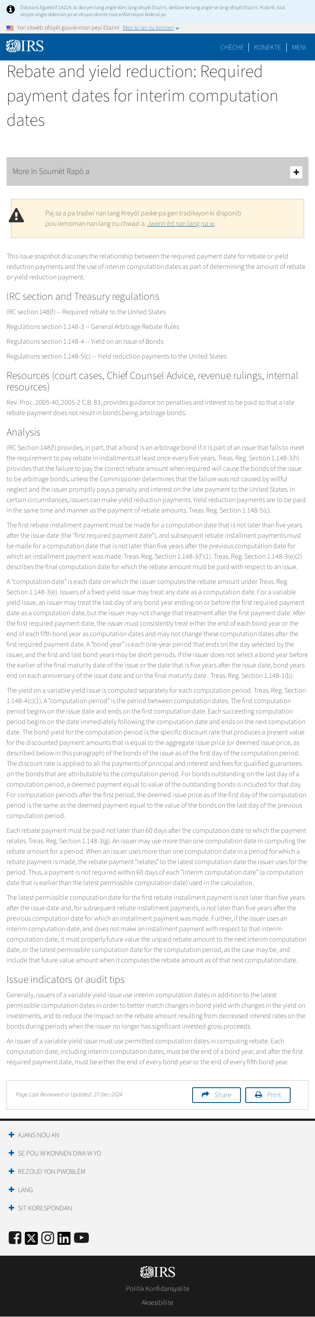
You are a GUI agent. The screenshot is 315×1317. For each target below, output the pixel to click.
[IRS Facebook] (15, 1238)
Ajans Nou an (38, 1135)
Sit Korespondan (45, 1208)
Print (274, 1095)
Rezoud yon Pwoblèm (51, 1171)
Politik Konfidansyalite (158, 1288)
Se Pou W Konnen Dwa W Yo (59, 1153)
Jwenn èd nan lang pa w (180, 223)
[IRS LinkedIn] (64, 1241)
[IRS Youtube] (81, 1238)
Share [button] (222, 1095)
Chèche (232, 47)
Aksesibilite (157, 1302)
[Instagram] (47, 1238)
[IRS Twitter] (31, 1241)
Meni (299, 47)
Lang (25, 1190)
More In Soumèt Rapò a (157, 172)
